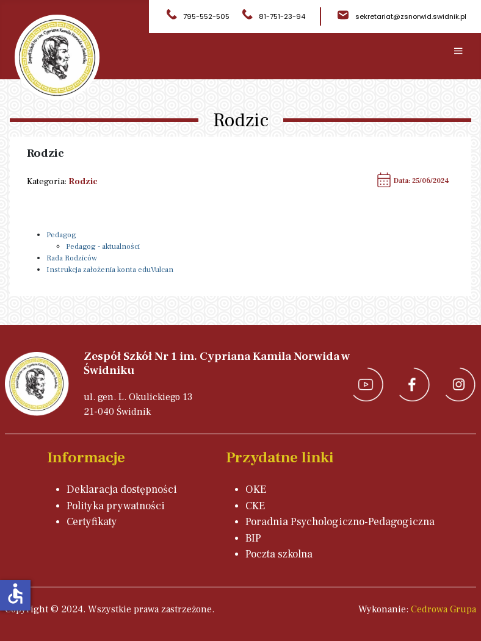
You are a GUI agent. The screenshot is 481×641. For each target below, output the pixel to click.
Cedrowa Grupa (443, 609)
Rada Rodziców (71, 258)
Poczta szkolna (279, 554)
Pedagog (61, 235)
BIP (253, 538)
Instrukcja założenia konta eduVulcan (109, 269)
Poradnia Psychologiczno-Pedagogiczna (340, 522)
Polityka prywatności (116, 506)
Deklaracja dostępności (122, 489)
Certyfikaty (92, 522)
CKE (255, 506)
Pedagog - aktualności (103, 246)
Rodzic (83, 181)
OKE (255, 489)
